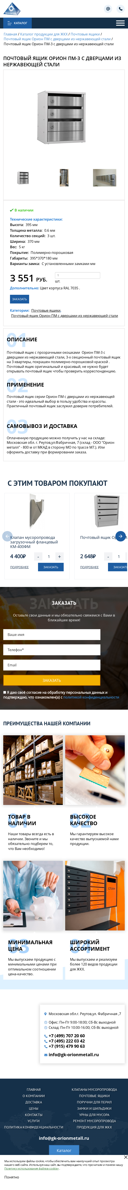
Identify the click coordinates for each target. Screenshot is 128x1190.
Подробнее (19, 567)
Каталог (64, 1150)
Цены (33, 1108)
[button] (120, 536)
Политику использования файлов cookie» (31, 1168)
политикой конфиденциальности (91, 697)
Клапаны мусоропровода (94, 1089)
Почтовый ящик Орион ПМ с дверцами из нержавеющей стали (64, 315)
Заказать (19, 299)
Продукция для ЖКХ (94, 1127)
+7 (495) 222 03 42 (67, 1041)
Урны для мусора (94, 1115)
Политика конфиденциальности (33, 1127)
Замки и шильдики (94, 1108)
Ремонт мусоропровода (94, 1121)
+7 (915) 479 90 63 (67, 1046)
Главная (34, 1089)
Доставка (33, 1102)
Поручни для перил (94, 1102)
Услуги (34, 1121)
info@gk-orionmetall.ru (74, 1055)
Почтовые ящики (45, 310)
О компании (34, 1096)
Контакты (33, 1115)
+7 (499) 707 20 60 (67, 1036)
